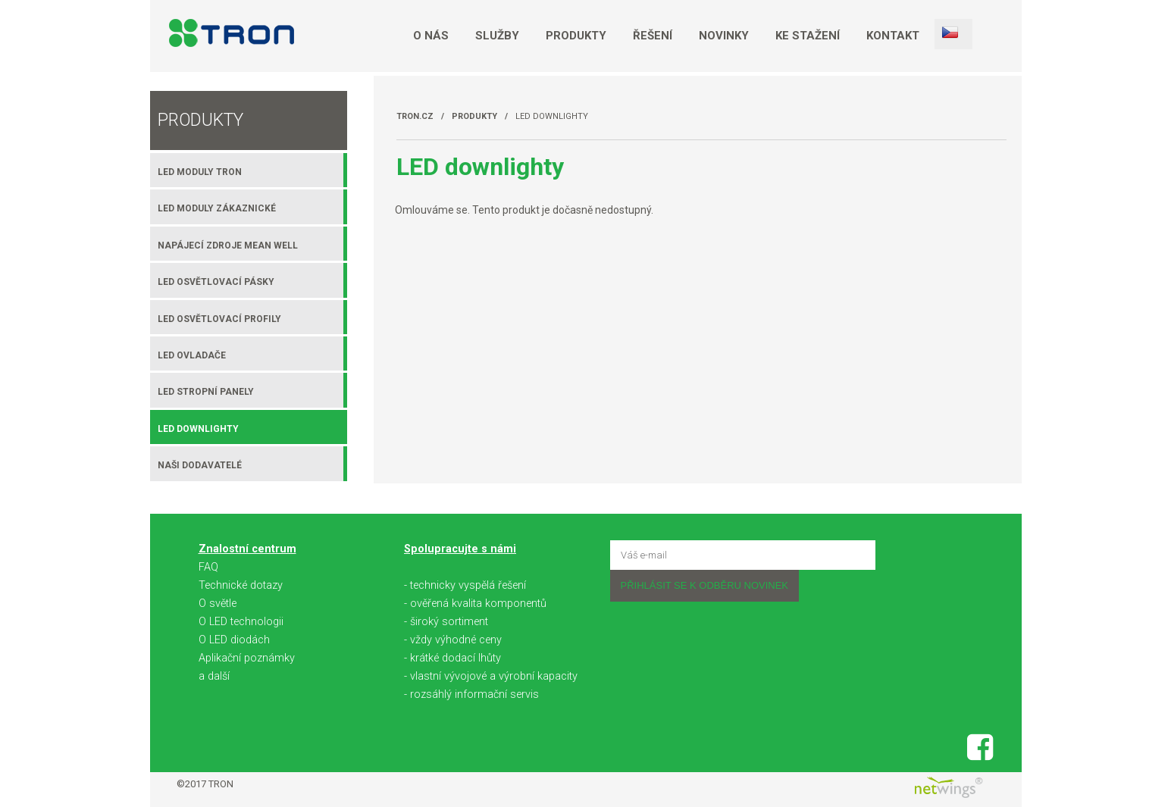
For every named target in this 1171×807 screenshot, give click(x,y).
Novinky (724, 35)
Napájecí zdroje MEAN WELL (228, 245)
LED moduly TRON (200, 172)
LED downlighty (551, 116)
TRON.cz (415, 116)
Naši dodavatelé (200, 465)
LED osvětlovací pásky (216, 282)
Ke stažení (807, 35)
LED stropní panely (206, 391)
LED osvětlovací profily (219, 319)
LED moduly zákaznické (217, 208)
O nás (431, 35)
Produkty (576, 35)
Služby (497, 35)
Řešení (652, 35)
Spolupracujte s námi (460, 549)
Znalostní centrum (247, 549)
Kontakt (892, 35)
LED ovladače (192, 355)
